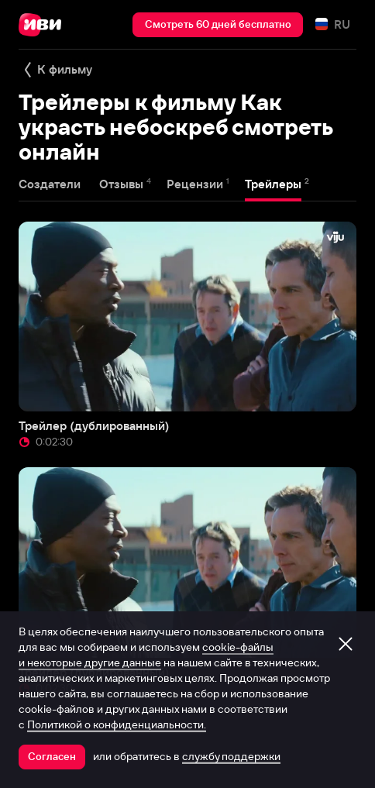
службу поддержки (231, 756)
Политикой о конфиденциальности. (116, 724)
